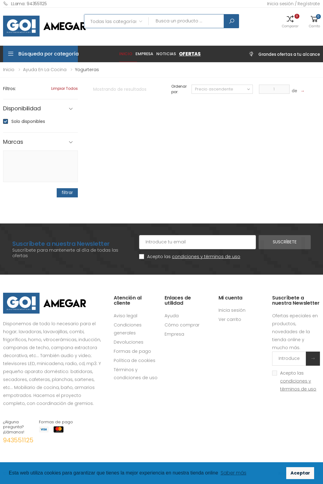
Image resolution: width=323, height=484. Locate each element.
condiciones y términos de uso (206, 256)
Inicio (125, 54)
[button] (290, 21)
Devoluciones (128, 342)
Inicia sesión (231, 310)
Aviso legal (125, 316)
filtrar (67, 192)
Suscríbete (285, 242)
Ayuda (172, 316)
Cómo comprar (182, 325)
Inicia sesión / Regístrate (293, 4)
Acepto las (193, 256)
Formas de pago (132, 351)
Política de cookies (134, 360)
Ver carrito (229, 319)
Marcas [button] (13, 142)
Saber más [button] (233, 472)
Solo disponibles (28, 121)
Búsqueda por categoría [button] (48, 53)
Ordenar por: (178, 89)
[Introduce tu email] (289, 359)
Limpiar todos (64, 88)
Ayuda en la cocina (44, 70)
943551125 (18, 440)
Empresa (144, 54)
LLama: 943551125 (25, 3)
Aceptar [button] (300, 473)
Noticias (166, 54)
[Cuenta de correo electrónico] (197, 242)
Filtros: (9, 89)
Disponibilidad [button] (21, 108)
